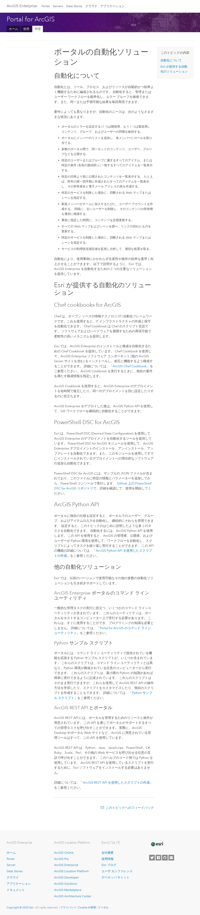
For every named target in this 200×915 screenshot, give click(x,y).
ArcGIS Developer (66, 877)
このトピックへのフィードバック (130, 808)
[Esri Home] (157, 844)
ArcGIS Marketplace (67, 890)
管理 (38, 29)
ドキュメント (16, 890)
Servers (58, 6)
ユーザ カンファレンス (117, 871)
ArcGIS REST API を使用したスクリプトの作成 (116, 782)
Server (11, 865)
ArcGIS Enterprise (22, 6)
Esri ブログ (109, 865)
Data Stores (74, 6)
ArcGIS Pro (61, 859)
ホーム (13, 29)
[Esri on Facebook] (158, 857)
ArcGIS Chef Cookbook (130, 366)
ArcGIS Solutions (65, 883)
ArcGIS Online (64, 852)
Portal (46, 6)
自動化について (171, 60)
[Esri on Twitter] (152, 857)
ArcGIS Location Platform (71, 871)
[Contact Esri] (171, 857)
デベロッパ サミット (115, 877)
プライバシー (68, 907)
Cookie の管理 (87, 907)
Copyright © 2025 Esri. (20, 907)
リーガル (103, 907)
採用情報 (108, 859)
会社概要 (108, 852)
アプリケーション (112, 6)
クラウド (91, 6)
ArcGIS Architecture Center (72, 896)
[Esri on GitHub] (165, 857)
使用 (26, 29)
